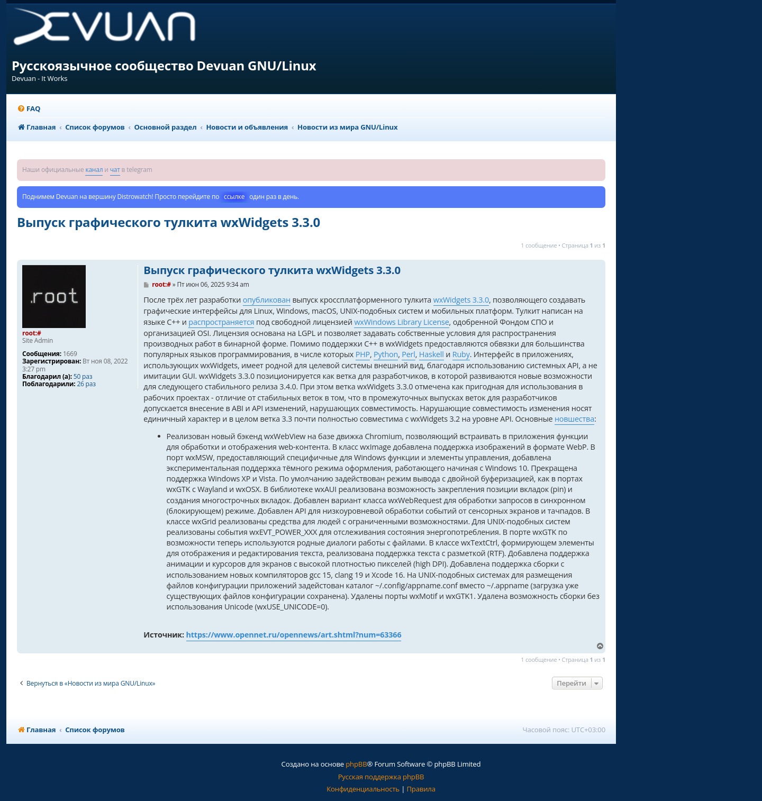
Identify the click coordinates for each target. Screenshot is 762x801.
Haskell (431, 354)
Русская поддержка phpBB (381, 776)
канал (94, 169)
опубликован (267, 300)
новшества (574, 419)
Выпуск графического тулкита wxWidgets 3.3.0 (168, 222)
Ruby (461, 354)
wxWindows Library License (401, 322)
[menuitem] (28, 108)
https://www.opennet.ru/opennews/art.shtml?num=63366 (294, 635)
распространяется (221, 322)
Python (386, 354)
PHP (363, 354)
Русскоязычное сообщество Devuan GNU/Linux (164, 65)
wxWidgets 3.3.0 (461, 300)
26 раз (86, 384)
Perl (408, 354)
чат (115, 169)
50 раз (83, 376)
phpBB (356, 764)
